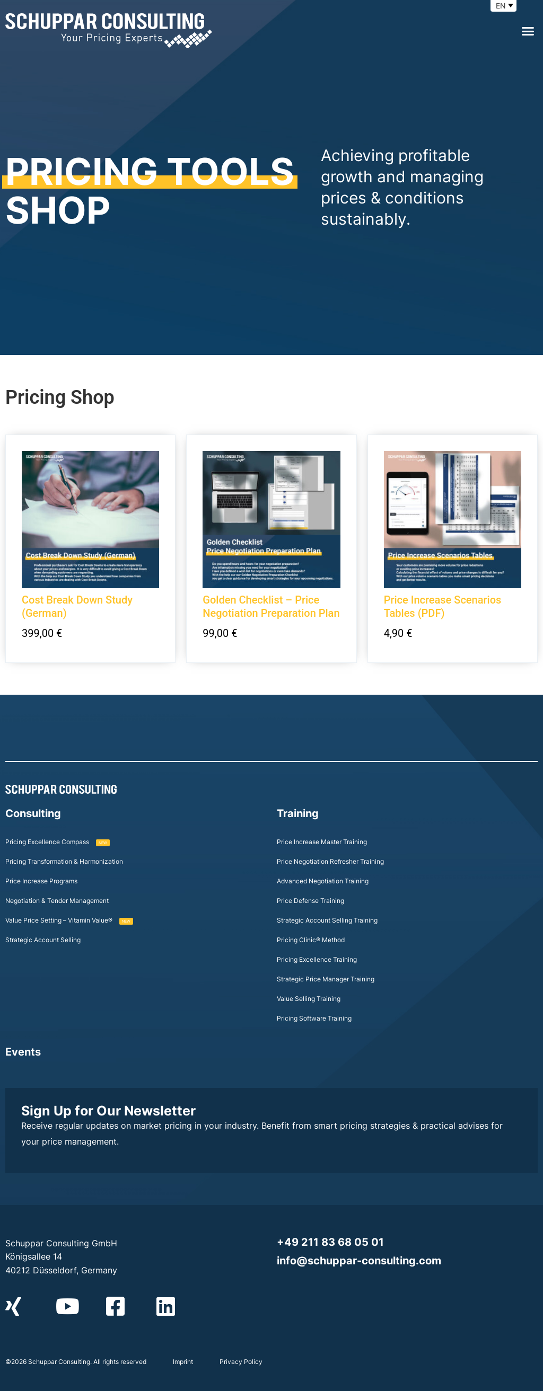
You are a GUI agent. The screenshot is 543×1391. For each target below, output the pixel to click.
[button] (528, 31)
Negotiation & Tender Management (57, 901)
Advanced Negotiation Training (323, 881)
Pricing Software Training (314, 1018)
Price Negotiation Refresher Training (330, 861)
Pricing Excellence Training (317, 959)
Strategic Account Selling (43, 940)
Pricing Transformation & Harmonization (64, 861)
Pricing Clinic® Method (311, 940)
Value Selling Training (308, 999)
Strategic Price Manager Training (325, 979)
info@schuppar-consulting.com (359, 1260)
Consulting (33, 813)
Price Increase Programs (41, 881)
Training (298, 813)
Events (23, 1052)
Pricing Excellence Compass (57, 842)
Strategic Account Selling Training (327, 920)
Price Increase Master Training (322, 842)
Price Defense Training (310, 901)
